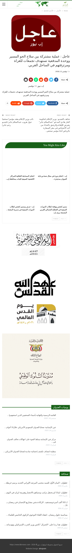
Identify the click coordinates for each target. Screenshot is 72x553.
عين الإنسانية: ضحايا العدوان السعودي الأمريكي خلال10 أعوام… (30, 427)
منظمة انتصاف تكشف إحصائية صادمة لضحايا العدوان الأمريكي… (29, 451)
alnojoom (42, 549)
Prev (63, 219)
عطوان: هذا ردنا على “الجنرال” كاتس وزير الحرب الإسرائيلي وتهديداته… (35, 524)
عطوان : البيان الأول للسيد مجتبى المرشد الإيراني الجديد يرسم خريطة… (35, 483)
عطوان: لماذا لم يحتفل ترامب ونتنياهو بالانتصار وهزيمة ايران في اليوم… (35, 492)
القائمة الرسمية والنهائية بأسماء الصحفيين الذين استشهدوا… (31, 415)
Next (55, 219)
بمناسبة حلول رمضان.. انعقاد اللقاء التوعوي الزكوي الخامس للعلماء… (37, 515)
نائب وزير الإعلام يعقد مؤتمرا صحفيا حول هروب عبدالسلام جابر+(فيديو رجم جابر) (17, 122)
